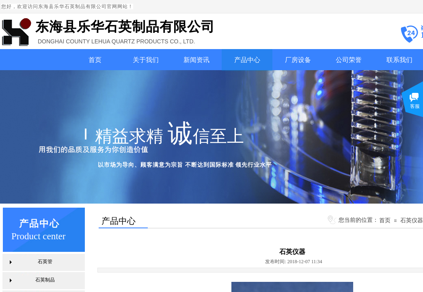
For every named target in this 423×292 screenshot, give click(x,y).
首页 (94, 59)
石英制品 (45, 280)
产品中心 (247, 59)
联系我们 (399, 59)
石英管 (45, 261)
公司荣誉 (349, 59)
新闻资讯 (196, 59)
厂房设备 (298, 59)
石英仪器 (411, 220)
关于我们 (146, 59)
